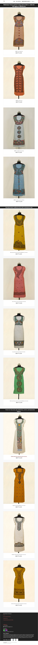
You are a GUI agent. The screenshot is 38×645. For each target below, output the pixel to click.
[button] (31, 1)
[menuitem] (14, 1)
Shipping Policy (5, 618)
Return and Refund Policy (7, 616)
